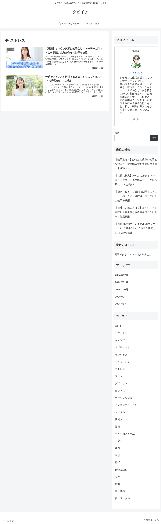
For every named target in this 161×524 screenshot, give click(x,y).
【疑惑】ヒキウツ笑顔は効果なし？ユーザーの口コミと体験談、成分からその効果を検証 (136, 196)
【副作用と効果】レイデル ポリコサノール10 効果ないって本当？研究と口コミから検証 (135, 228)
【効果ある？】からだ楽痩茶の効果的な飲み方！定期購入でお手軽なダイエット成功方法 (136, 164)
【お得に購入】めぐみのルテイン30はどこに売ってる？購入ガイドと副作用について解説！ (136, 180)
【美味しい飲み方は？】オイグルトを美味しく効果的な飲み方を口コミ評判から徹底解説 (136, 212)
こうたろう (136, 72)
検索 (116, 132)
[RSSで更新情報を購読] (138, 119)
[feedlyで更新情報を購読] (134, 119)
